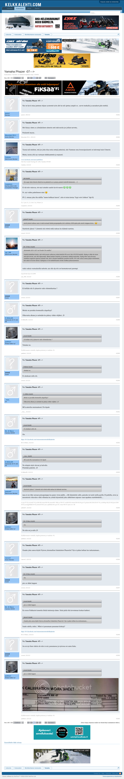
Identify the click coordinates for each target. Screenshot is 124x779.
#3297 (118, 588)
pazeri (7, 113)
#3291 (118, 411)
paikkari (8, 342)
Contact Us (97, 773)
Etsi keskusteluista (9, 11)
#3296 (118, 559)
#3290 (118, 380)
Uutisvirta (9, 8)
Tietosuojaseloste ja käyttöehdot (112, 776)
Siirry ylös (115, 773)
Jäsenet (37, 8)
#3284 (118, 205)
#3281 (118, 115)
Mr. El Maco (9, 431)
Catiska (8, 157)
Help (103, 773)
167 (40, 78)
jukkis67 (8, 491)
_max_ (7, 400)
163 (28, 78)
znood (7, 225)
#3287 (118, 297)
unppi (32, 74)
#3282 (118, 137)
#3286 (118, 276)
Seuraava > (51, 78)
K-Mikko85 (9, 318)
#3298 (118, 634)
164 (31, 78)
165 (34, 78)
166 (37, 78)
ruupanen (8, 184)
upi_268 (8, 252)
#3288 (118, 320)
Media (29, 8)
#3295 (118, 538)
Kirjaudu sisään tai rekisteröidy (110, 2)
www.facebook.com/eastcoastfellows (32, 160)
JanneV (8, 558)
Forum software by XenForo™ (19, 776)
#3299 (118, 655)
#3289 (118, 353)
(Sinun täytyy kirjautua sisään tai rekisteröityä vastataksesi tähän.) (100, 722)
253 (46, 78)
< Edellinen (17, 78)
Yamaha (14, 74)
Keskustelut (20, 8)
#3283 (118, 165)
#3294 (118, 507)
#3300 (118, 718)
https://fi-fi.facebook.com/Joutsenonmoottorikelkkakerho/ (38, 439)
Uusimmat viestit (22, 11)
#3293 (118, 472)
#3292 (118, 442)
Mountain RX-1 (10, 135)
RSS (120, 773)
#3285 (118, 233)
